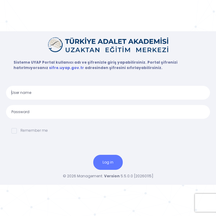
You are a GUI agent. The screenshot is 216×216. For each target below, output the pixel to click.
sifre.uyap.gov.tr (67, 67)
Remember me (29, 130)
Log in (108, 162)
